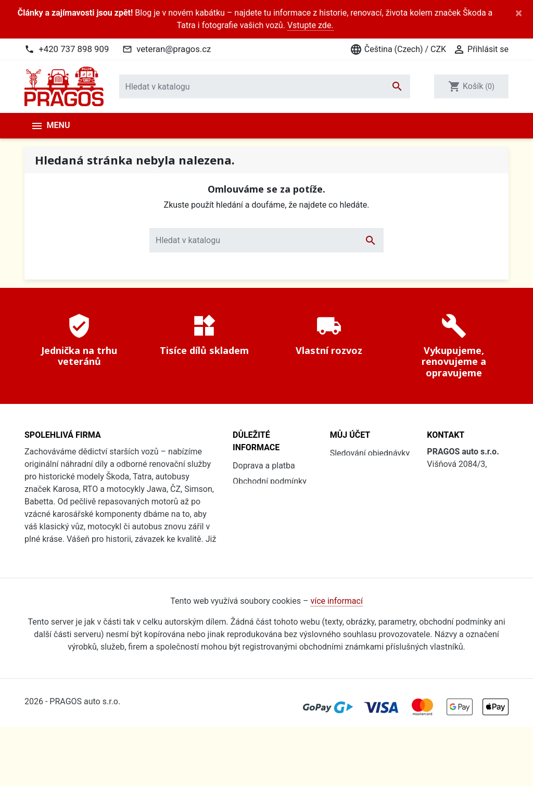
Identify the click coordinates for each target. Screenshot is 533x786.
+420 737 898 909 (74, 49)
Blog (241, 572)
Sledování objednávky (370, 453)
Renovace (251, 556)
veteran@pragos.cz (173, 49)
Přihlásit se (350, 469)
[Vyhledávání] (265, 86)
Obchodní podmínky (270, 481)
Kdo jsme (250, 541)
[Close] (518, 13)
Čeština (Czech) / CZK (398, 49)
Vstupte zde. (310, 25)
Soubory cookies (263, 525)
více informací (336, 660)
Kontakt (247, 587)
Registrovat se (356, 484)
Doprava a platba (264, 466)
